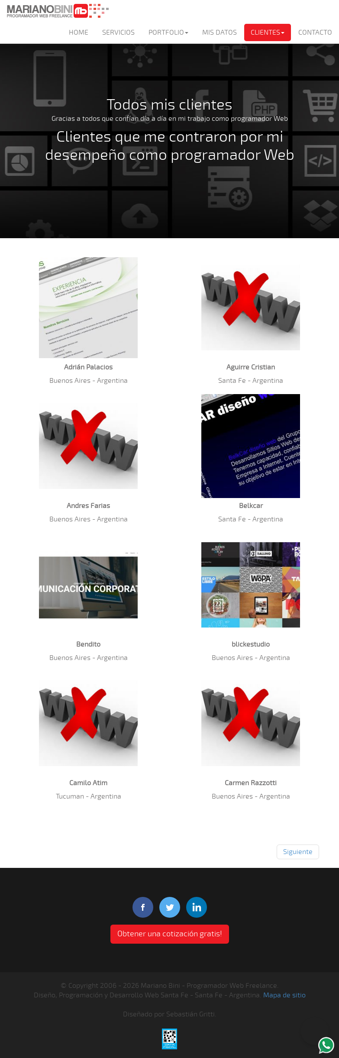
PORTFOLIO (168, 32)
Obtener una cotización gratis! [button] (169, 933)
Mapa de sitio (284, 995)
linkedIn (196, 907)
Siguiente (298, 852)
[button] (88, 307)
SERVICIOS (118, 32)
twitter (169, 907)
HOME (78, 32)
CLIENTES (267, 32)
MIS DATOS (219, 32)
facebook (142, 907)
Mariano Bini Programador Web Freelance (57, 11)
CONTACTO (315, 32)
